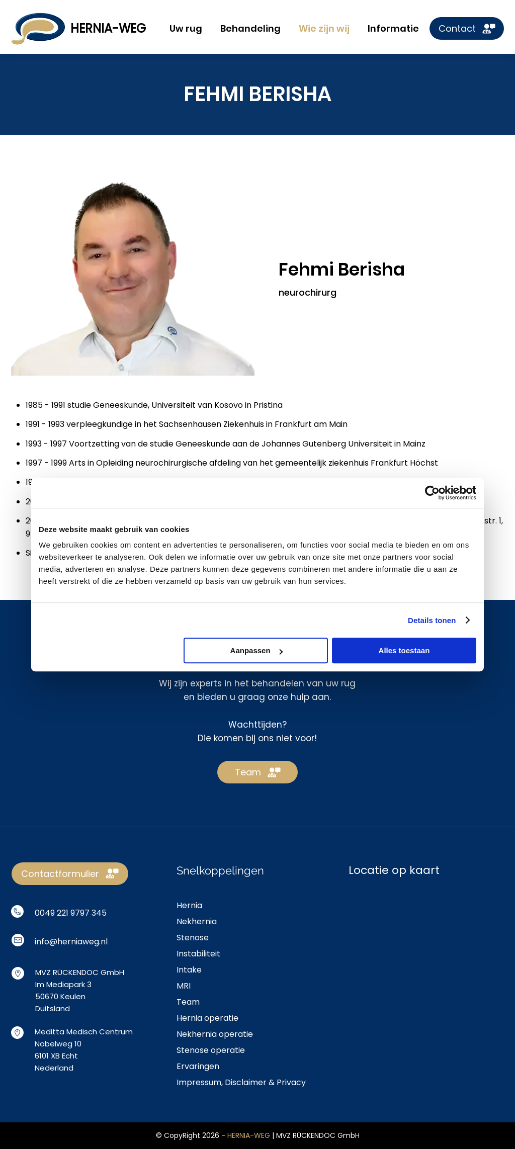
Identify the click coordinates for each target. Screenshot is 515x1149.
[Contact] (467, 28)
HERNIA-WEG (108, 28)
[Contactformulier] (70, 873)
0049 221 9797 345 (71, 913)
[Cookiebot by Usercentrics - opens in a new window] (432, 492)
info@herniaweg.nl (71, 941)
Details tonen (432, 620)
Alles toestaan (404, 650)
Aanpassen (256, 650)
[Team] (257, 772)
